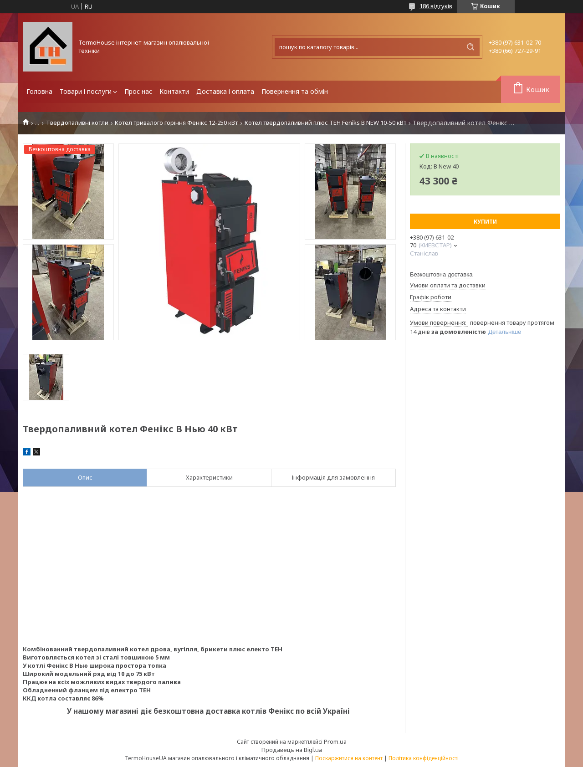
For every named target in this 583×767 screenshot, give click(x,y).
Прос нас (138, 91)
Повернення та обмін (294, 91)
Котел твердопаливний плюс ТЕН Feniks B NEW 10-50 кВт (325, 123)
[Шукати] (470, 47)
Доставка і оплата (225, 91)
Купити (485, 221)
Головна (39, 91)
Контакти (174, 91)
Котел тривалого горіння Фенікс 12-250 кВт (176, 123)
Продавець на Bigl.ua (291, 750)
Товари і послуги (86, 91)
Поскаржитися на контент (349, 758)
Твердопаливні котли (77, 123)
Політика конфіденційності (424, 758)
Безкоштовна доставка (441, 274)
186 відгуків (435, 6)
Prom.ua (335, 741)
